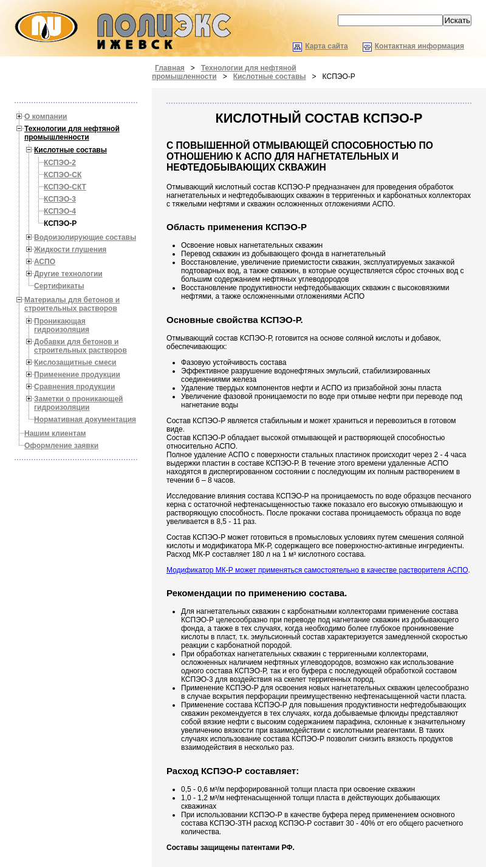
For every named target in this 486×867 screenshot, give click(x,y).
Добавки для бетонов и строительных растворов (80, 346)
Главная (170, 68)
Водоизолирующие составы (85, 237)
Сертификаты (59, 286)
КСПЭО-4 (60, 211)
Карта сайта (326, 46)
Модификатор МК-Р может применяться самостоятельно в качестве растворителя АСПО (317, 570)
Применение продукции (77, 374)
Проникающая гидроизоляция (61, 325)
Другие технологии (68, 274)
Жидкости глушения (70, 249)
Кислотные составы (269, 76)
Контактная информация (419, 46)
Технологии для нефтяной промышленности (72, 132)
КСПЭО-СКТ (65, 187)
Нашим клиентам (55, 433)
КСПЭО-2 (60, 162)
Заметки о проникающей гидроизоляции (78, 403)
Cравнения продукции (74, 386)
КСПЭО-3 (60, 199)
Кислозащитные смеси (75, 362)
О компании (45, 116)
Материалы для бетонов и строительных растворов (72, 304)
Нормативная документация (85, 419)
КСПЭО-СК (62, 175)
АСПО (44, 261)
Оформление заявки (61, 445)
